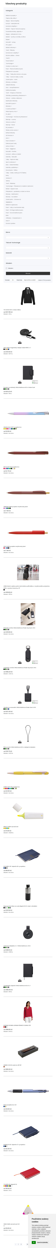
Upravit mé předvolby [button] (42, 1242)
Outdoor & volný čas (11, 66)
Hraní (7, 221)
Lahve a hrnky (9, 146)
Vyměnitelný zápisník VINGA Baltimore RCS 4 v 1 (17, 985)
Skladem (10, 268)
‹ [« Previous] (15, 1244)
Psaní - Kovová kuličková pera (14, 213)
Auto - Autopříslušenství (12, 87)
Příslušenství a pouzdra (12, 71)
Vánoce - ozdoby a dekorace (14, 98)
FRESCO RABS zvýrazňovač (11, 826)
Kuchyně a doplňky (11, 26)
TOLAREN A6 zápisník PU (10, 1184)
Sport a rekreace (10, 162)
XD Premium (9, 135)
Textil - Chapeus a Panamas (13, 93)
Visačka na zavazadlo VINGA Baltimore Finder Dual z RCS (20, 707)
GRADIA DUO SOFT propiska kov (13, 427)
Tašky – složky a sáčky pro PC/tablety (16, 173)
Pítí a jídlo (8, 45)
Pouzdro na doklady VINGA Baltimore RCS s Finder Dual (19, 387)
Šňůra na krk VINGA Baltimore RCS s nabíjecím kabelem (19, 747)
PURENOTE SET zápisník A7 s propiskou (14, 1144)
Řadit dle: (19, 280)
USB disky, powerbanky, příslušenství (15, 95)
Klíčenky (8, 106)
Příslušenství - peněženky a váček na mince (18, 191)
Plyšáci (8, 39)
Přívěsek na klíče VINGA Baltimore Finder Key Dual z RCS (19, 628)
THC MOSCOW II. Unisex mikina (12, 310)
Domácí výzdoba (10, 223)
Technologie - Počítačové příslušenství (16, 117)
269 (28, 1244)
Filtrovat (28, 273)
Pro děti (8, 114)
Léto (7, 138)
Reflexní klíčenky (10, 133)
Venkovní (8, 178)
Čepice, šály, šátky (11, 18)
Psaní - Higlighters (11, 149)
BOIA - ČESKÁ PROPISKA (12, 165)
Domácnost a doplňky (12, 53)
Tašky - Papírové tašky (12, 159)
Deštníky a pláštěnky (11, 167)
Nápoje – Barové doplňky (12, 21)
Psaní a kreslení (10, 141)
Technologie (9, 63)
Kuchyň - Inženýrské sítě (12, 23)
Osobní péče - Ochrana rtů (13, 199)
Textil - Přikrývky (10, 50)
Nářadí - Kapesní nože (12, 189)
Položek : (7, 280)
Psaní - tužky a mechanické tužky (15, 207)
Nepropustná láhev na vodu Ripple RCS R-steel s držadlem (20, 906)
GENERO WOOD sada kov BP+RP (12, 1065)
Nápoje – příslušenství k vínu (13, 34)
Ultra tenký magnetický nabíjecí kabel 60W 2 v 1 (17, 347)
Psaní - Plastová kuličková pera (14, 69)
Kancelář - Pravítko (11, 151)
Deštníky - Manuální (11, 157)
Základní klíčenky (10, 85)
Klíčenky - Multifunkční (12, 194)
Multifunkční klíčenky (11, 101)
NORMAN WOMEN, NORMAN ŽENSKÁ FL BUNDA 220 (17, 1025)
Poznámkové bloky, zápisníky (14, 31)
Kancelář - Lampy (11, 42)
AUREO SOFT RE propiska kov (12, 787)
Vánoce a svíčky (10, 122)
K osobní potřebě (10, 109)
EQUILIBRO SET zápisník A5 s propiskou (14, 866)
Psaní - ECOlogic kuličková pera (14, 210)
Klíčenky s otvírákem (11, 82)
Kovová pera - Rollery (11, 170)
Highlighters (9, 202)
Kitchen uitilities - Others (12, 55)
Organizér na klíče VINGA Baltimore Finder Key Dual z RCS (20, 667)
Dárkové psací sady (11, 143)
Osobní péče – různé (11, 79)
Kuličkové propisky (11, 90)
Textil (7, 58)
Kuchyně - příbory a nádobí (13, 154)
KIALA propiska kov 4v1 (10, 1105)
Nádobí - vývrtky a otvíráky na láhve (16, 37)
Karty (7, 175)
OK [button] (33, 1242)
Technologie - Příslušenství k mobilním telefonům (19, 186)
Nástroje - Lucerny (11, 119)
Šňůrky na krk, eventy (11, 130)
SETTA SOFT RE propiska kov (11, 467)
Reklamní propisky (11, 15)
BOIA (7, 215)
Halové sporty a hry (11, 111)
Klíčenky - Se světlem (12, 197)
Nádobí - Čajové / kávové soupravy (15, 29)
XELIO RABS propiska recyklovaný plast (15, 546)
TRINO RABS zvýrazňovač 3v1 (12, 1224)
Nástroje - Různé (10, 125)
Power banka (9, 61)
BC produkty (9, 127)
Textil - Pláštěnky (10, 183)
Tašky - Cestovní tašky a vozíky (14, 77)
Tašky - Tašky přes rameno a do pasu (16, 74)
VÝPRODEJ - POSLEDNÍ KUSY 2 (13, 218)
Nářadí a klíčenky (10, 47)
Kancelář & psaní (10, 103)
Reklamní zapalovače (12, 205)
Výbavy (8, 181)
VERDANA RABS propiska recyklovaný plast (16, 506)
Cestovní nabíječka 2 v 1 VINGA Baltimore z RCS (17, 946)
